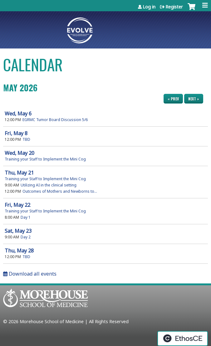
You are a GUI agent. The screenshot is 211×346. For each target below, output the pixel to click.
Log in (149, 7)
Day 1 (26, 217)
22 (17, 204)
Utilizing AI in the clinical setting (48, 185)
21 (19, 172)
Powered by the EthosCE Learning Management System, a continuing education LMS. (182, 338)
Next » (193, 98)
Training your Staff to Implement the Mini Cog (45, 159)
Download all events (29, 273)
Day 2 (26, 237)
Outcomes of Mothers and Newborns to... (59, 191)
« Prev (173, 98)
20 (19, 153)
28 (19, 250)
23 (18, 230)
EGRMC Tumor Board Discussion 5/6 (55, 119)
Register (174, 7)
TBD (26, 139)
